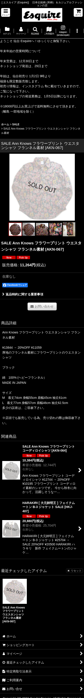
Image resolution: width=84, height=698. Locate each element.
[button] (5, 12)
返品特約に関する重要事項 (22, 294)
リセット (74, 571)
